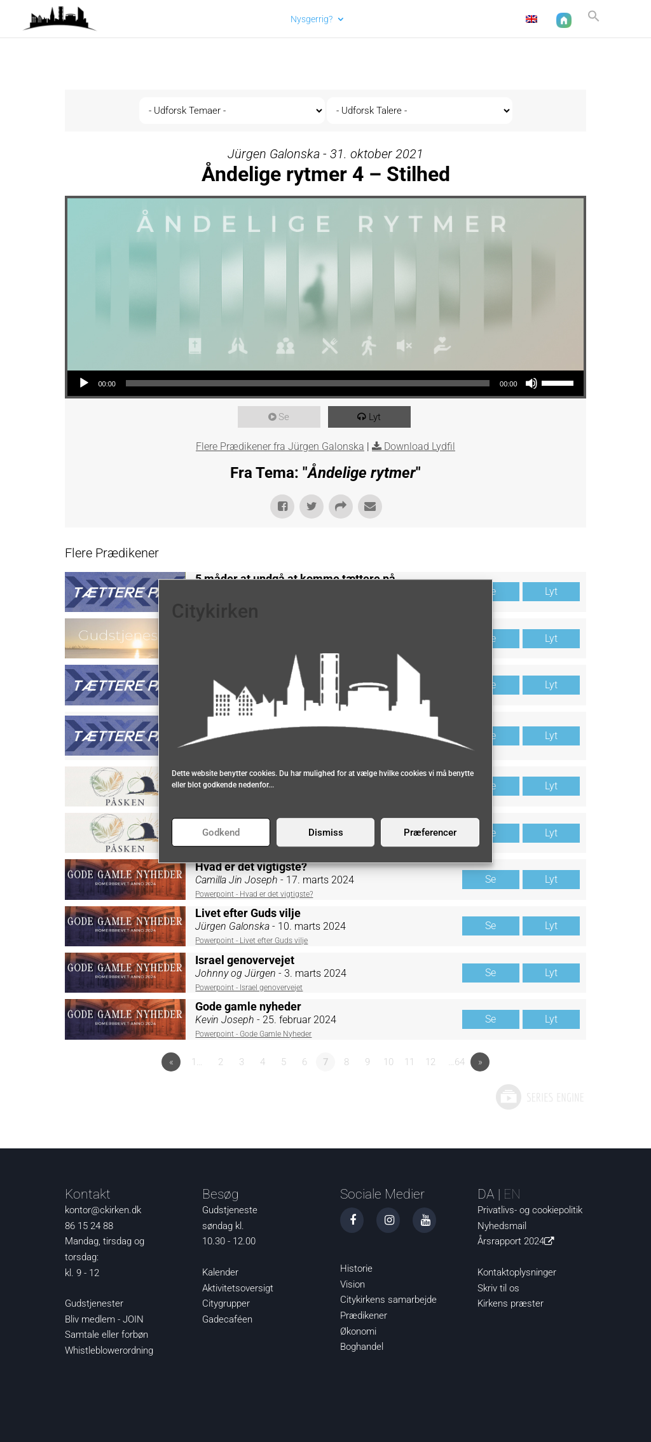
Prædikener (363, 1315)
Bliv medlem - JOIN (104, 1319)
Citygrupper (226, 1303)
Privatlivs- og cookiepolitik (529, 1210)
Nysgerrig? (310, 19)
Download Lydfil (419, 446)
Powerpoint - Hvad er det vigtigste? (254, 894)
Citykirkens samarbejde (388, 1299)
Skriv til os (498, 1288)
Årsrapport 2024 (518, 1241)
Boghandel (361, 1346)
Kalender (220, 1272)
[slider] (308, 383)
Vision (352, 1284)
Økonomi (358, 1331)
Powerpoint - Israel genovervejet (249, 987)
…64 (456, 1062)
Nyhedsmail (501, 1226)
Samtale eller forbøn (106, 1334)
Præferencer (430, 832)
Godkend (221, 832)
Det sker (376, 19)
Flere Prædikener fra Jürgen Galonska (280, 446)
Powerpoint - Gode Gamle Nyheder (253, 1034)
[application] (325, 383)
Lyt (377, 417)
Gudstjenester (94, 1303)
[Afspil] (84, 383)
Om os (432, 19)
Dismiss (325, 832)
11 (409, 1062)
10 (388, 1062)
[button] (592, 21)
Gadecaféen (227, 1319)
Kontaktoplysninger (516, 1272)
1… (197, 1062)
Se (285, 417)
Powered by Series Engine (539, 1097)
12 (430, 1062)
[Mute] (531, 383)
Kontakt (489, 19)
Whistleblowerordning (109, 1350)
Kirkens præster (510, 1303)
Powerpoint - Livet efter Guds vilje (251, 940)
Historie (356, 1268)
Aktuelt (259, 19)
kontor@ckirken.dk (103, 1210)
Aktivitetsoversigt (237, 1288)
